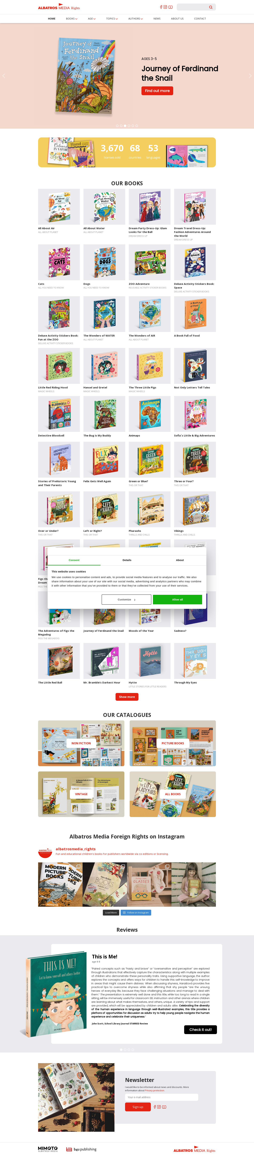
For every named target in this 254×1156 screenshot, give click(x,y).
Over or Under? (48, 531)
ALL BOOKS (173, 794)
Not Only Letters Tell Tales (192, 387)
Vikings (179, 531)
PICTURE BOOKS (173, 743)
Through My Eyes (185, 682)
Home (51, 18)
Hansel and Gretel (95, 387)
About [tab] (180, 560)
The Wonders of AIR (142, 335)
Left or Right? (92, 531)
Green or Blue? (138, 481)
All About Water (94, 228)
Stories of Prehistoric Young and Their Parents (57, 483)
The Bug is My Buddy (97, 435)
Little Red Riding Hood (53, 387)
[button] (4, 76)
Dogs (86, 284)
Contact (200, 18)
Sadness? (180, 630)
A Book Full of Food (187, 335)
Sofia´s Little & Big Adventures (194, 435)
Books (70, 18)
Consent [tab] (74, 560)
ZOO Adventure (139, 284)
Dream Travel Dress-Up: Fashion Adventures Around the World (192, 231)
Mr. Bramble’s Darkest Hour (101, 682)
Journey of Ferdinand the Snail (103, 630)
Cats (41, 284)
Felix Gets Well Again (97, 481)
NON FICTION (81, 743)
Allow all (177, 599)
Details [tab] (127, 560)
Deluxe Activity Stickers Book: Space (194, 285)
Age (90, 18)
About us (177, 18)
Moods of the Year (141, 630)
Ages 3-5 (149, 58)
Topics (110, 18)
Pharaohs (135, 531)
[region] (127, 76)
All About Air (46, 228)
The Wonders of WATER (99, 335)
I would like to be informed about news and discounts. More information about (157, 1088)
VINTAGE (81, 794)
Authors (134, 18)
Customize (126, 599)
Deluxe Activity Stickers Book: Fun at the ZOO (58, 337)
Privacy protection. (155, 1090)
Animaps (134, 435)
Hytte (133, 682)
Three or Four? (184, 481)
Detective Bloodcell (51, 435)
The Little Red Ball (50, 682)
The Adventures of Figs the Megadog (56, 632)
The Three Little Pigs (142, 387)
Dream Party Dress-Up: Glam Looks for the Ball (148, 230)
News (157, 18)
